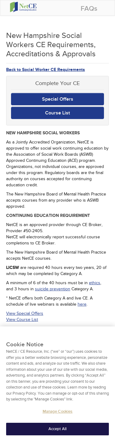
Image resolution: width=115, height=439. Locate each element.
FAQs (89, 9)
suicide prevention (52, 289)
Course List (57, 113)
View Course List (22, 319)
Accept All (57, 430)
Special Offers (57, 99)
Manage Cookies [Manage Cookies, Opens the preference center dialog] (58, 413)
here (82, 304)
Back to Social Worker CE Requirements (45, 69)
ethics (94, 282)
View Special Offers (24, 313)
